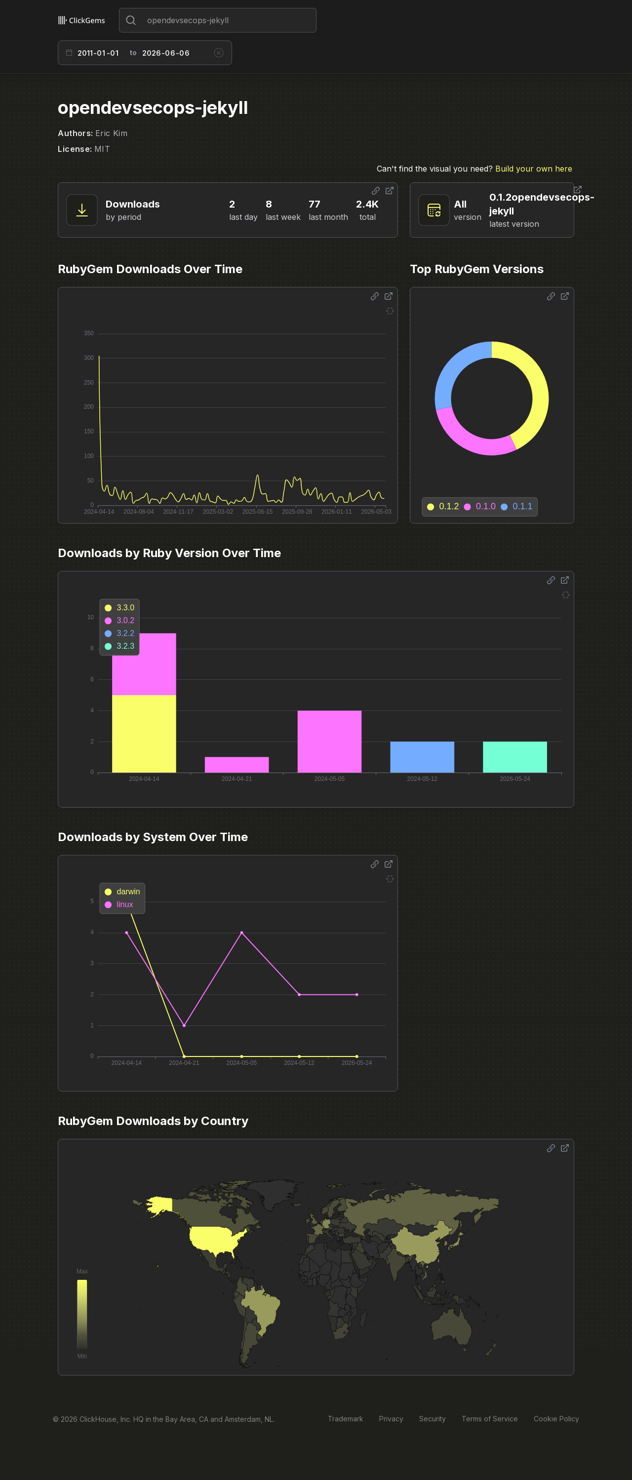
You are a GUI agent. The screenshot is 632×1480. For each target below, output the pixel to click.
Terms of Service (490, 1418)
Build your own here (533, 169)
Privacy (391, 1418)
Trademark (345, 1418)
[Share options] (376, 191)
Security (432, 1418)
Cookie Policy (556, 1418)
